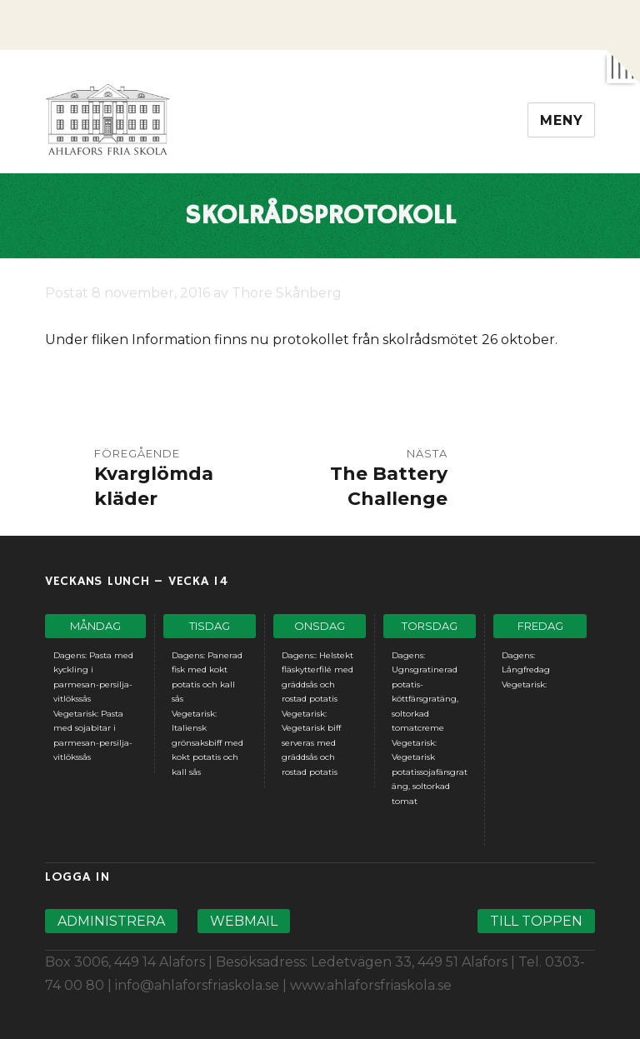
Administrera (111, 921)
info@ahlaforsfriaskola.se (197, 985)
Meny (561, 120)
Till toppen (536, 921)
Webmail (244, 921)
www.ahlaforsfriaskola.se (371, 985)
